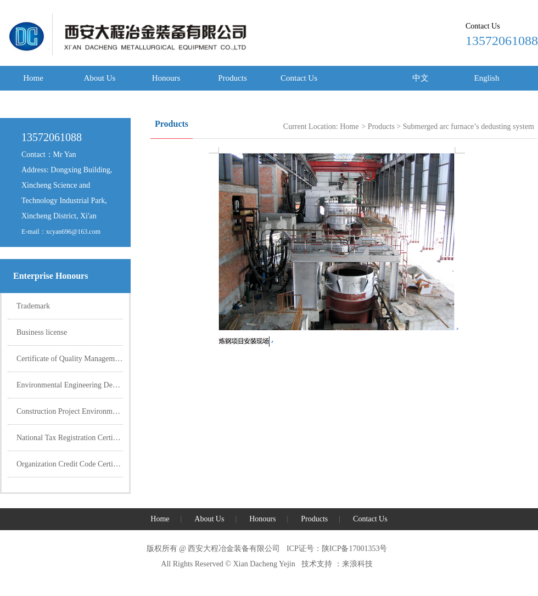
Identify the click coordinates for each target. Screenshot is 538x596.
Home (33, 78)
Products (232, 78)
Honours (166, 78)
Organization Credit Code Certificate (73, 464)
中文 (420, 78)
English (487, 78)
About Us (100, 78)
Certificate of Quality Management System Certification (102, 359)
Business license (41, 332)
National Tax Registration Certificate (73, 438)
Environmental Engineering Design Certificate (88, 385)
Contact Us (299, 78)
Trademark (33, 306)
